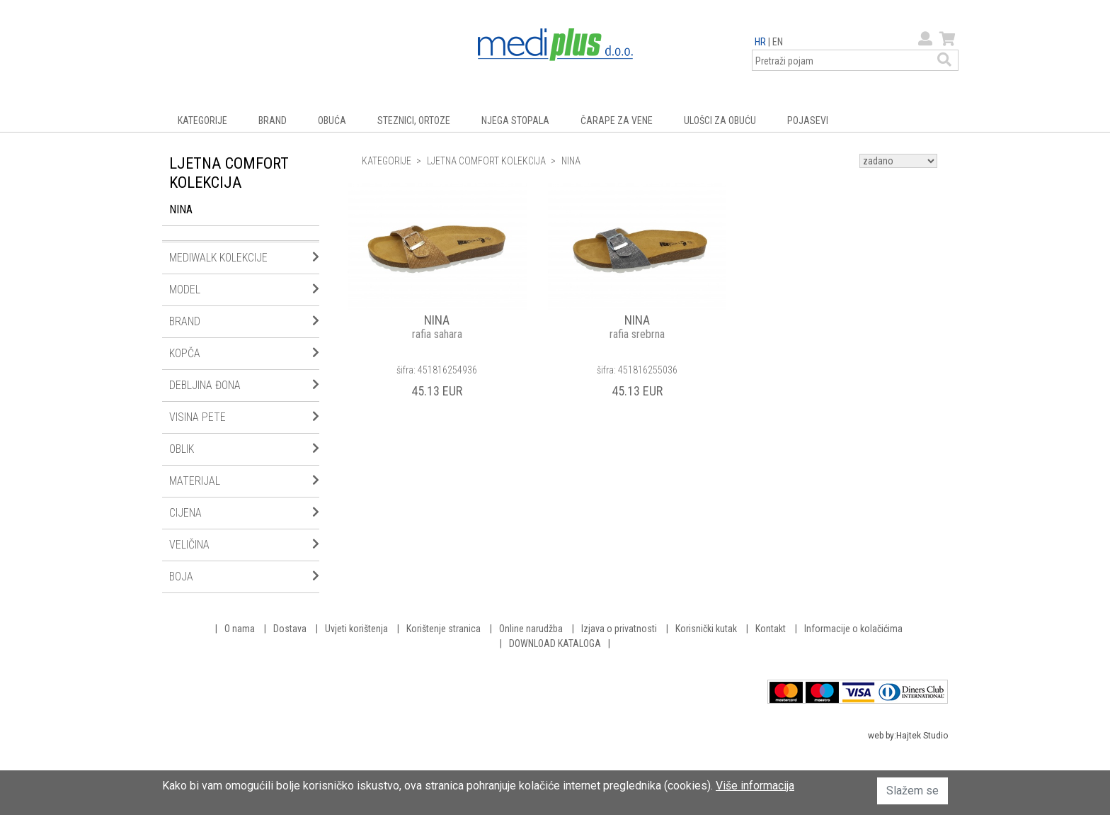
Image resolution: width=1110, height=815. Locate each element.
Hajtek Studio (922, 736)
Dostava (290, 628)
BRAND (272, 120)
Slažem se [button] (912, 790)
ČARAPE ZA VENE (616, 120)
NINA (181, 209)
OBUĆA (332, 120)
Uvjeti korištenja (356, 628)
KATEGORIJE (202, 120)
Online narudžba (531, 628)
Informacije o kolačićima (853, 628)
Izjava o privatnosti (619, 628)
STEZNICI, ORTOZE (413, 120)
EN (777, 41)
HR (760, 41)
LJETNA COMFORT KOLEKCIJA (486, 161)
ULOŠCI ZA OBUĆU (720, 120)
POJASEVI (807, 120)
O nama (239, 628)
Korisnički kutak (706, 628)
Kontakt (770, 628)
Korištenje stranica (443, 628)
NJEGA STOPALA (515, 120)
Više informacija (755, 785)
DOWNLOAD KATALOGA (555, 643)
